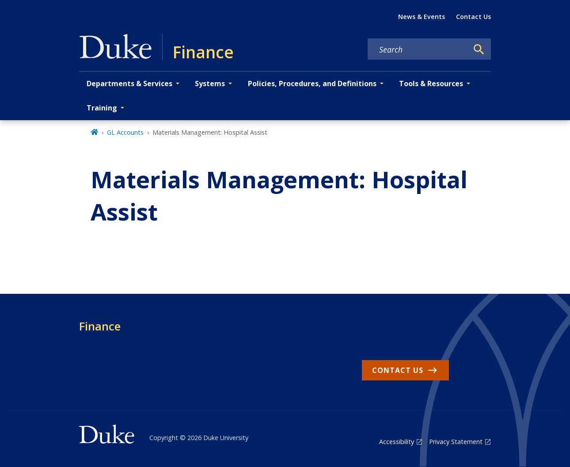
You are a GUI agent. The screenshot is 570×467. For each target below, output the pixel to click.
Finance (100, 326)
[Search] (478, 49)
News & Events (421, 16)
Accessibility (396, 441)
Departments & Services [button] (129, 83)
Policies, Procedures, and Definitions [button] (312, 83)
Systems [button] (210, 83)
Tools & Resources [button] (431, 83)
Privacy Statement (456, 441)
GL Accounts (125, 132)
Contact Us (473, 16)
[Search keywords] (418, 49)
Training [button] (102, 108)
